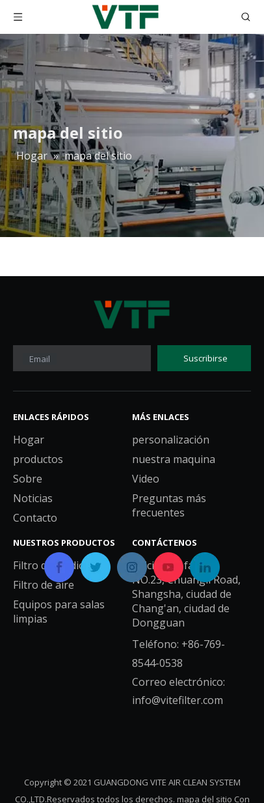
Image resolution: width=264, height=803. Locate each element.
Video (145, 479)
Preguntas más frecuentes (169, 505)
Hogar (28, 439)
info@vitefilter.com (177, 700)
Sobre (27, 479)
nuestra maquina (173, 459)
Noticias (33, 498)
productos (38, 459)
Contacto (35, 518)
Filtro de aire (43, 585)
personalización (170, 439)
